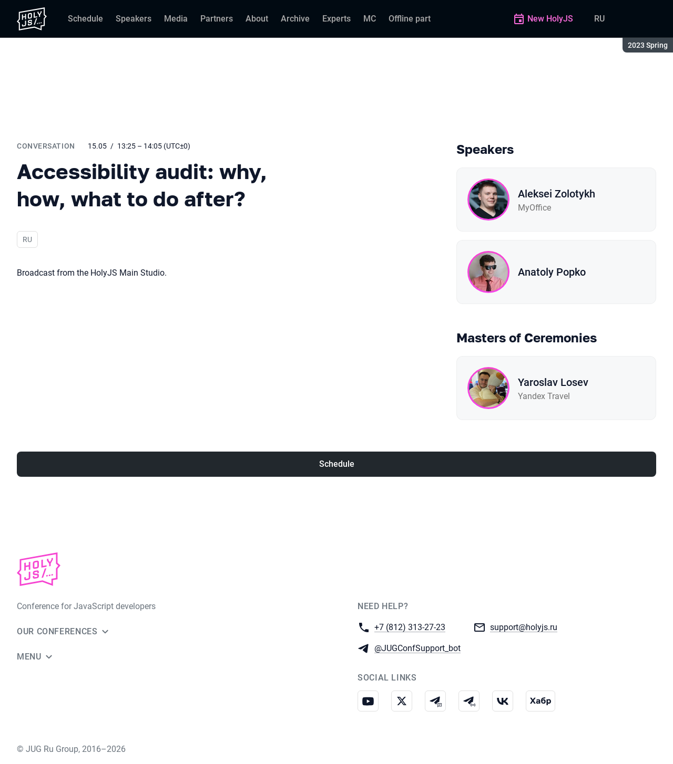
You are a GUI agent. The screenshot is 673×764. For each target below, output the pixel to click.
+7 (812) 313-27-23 (409, 626)
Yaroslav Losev (553, 382)
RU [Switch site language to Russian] (599, 19)
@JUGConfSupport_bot (417, 647)
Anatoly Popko (552, 272)
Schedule (336, 464)
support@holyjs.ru (523, 626)
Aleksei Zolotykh (556, 193)
